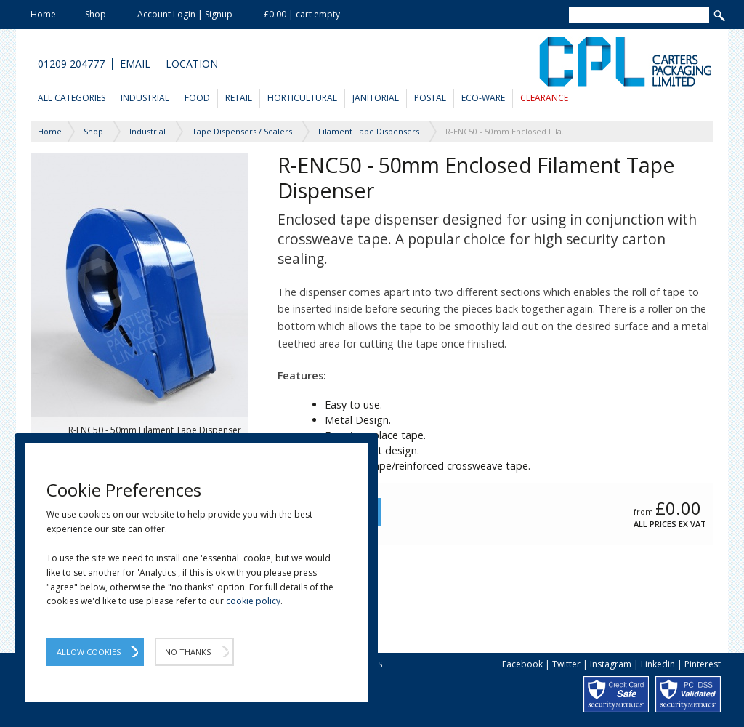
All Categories (71, 98)
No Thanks (188, 651)
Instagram (610, 664)
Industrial (145, 98)
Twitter (566, 664)
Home (43, 14)
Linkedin (658, 664)
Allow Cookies (89, 651)
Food (197, 98)
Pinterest (702, 664)
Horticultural (302, 98)
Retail (238, 98)
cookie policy (253, 601)
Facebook (522, 664)
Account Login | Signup (184, 14)
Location (192, 64)
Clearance (544, 98)
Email (135, 64)
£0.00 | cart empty (302, 14)
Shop (95, 14)
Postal (430, 98)
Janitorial (375, 98)
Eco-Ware (483, 98)
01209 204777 (71, 64)
